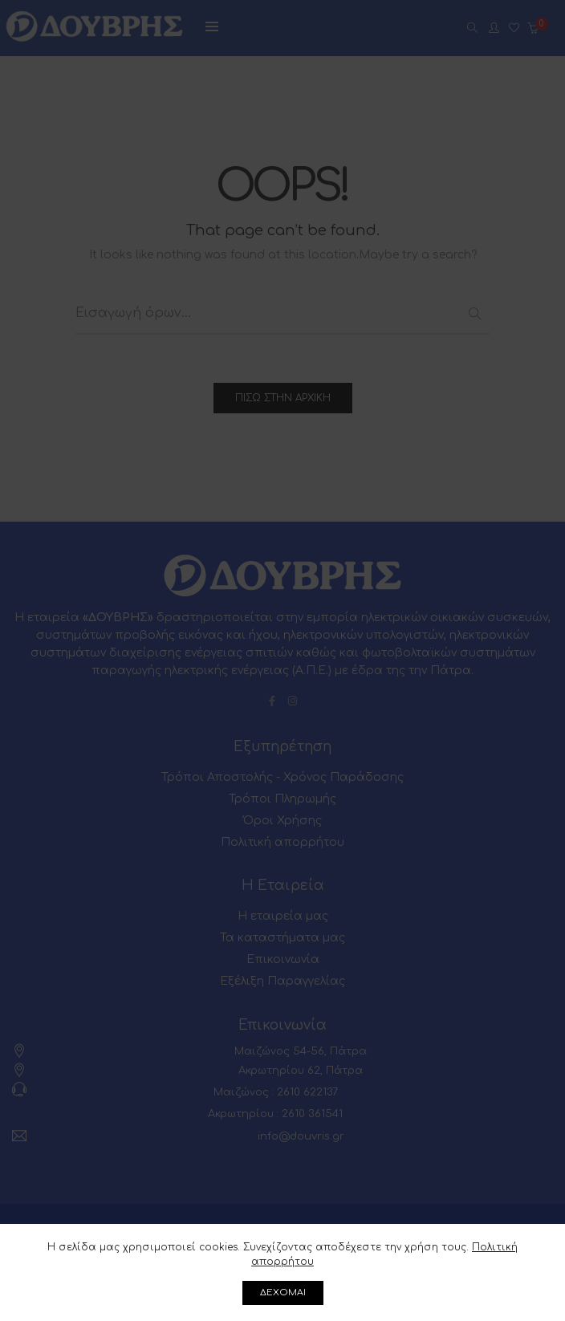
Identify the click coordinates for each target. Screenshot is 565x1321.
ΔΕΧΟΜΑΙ (283, 1292)
